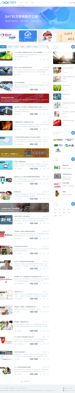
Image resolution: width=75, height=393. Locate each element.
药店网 (8, 3)
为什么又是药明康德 (19, 82)
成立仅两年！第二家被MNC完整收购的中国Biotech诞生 (28, 107)
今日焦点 (16, 46)
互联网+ (22, 46)
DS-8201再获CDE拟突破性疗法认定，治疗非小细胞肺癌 (28, 52)
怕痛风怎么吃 (17, 191)
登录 (71, 2)
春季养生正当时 (66, 85)
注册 (74, 2)
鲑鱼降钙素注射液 (67, 174)
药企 (27, 2)
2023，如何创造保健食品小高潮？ (22, 367)
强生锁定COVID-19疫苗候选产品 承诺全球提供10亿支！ (28, 276)
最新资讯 (3, 46)
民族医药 (35, 46)
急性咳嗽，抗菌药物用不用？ (21, 322)
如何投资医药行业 (66, 94)
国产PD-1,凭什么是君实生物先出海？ (23, 67)
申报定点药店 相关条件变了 (21, 246)
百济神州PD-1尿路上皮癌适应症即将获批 (24, 231)
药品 (32, 2)
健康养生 (29, 46)
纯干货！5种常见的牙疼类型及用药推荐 (24, 261)
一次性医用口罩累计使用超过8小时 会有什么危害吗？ (27, 137)
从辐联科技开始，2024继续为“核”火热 (24, 122)
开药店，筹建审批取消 (20, 161)
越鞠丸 (64, 191)
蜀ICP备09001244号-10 (50, 390)
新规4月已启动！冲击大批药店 (22, 216)
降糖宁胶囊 (65, 165)
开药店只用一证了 (18, 291)
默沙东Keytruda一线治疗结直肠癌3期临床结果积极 (27, 176)
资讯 (21, 2)
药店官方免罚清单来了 (20, 352)
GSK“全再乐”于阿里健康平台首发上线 (24, 337)
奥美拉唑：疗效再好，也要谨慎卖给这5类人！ (25, 306)
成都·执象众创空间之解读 (68, 120)
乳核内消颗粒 (65, 183)
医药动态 (10, 46)
